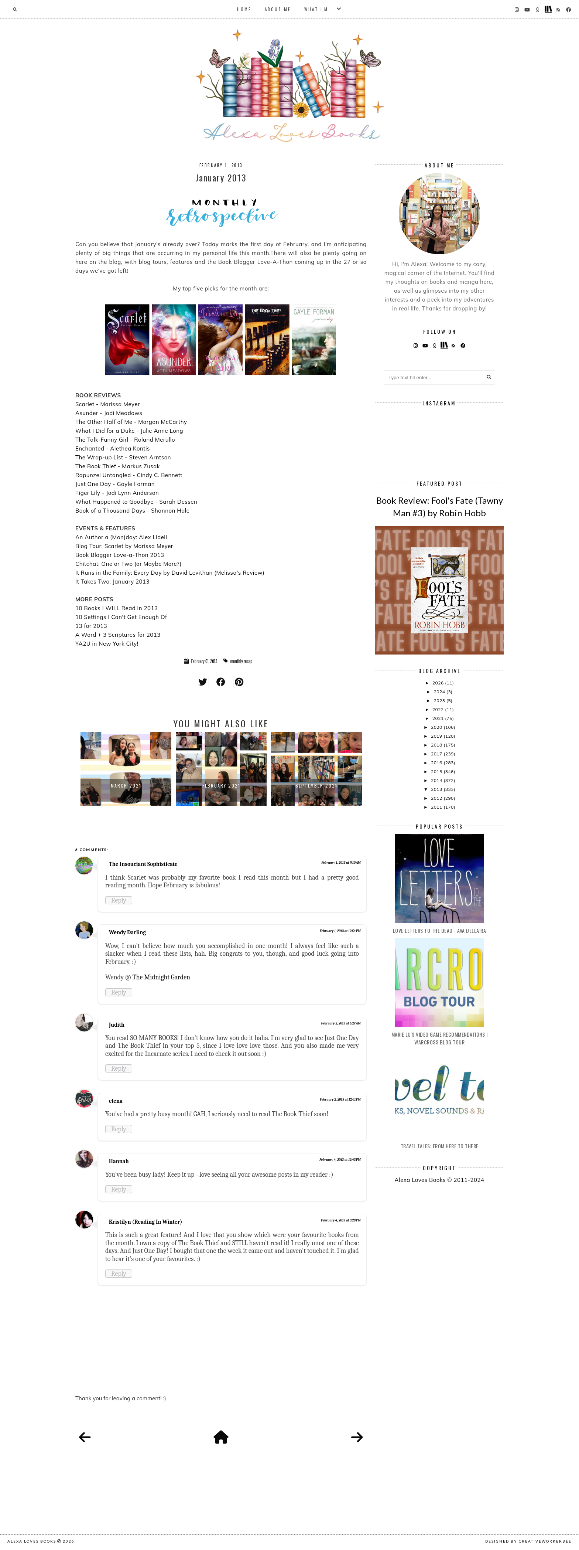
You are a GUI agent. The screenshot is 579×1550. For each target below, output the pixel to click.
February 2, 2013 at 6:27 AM (340, 1023)
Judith (116, 1025)
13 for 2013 (91, 625)
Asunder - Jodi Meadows (108, 413)
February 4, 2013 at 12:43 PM (340, 1160)
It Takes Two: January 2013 (112, 581)
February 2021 (221, 785)
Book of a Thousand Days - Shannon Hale (132, 510)
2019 (437, 736)
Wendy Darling (127, 932)
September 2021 (316, 785)
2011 (437, 807)
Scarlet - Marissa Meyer (107, 404)
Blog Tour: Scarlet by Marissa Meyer (124, 546)
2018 (437, 745)
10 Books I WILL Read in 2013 (116, 608)
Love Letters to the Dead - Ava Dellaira (439, 930)
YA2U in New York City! (106, 643)
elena (116, 1101)
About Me (278, 9)
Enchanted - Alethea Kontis (112, 448)
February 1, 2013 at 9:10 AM (340, 862)
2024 (440, 691)
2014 (437, 780)
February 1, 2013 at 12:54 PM (340, 931)
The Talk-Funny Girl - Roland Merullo (125, 439)
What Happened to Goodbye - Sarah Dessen (136, 501)
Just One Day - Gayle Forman (115, 483)
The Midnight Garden (161, 977)
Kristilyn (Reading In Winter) (145, 1221)
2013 (437, 789)
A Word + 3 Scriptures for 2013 (118, 634)
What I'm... (319, 9)
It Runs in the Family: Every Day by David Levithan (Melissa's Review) (169, 572)
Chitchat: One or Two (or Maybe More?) (128, 563)
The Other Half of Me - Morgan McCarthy (131, 421)
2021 (438, 718)
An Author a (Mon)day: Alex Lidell (121, 537)
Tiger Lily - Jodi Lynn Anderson (117, 492)
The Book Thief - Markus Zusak (117, 466)
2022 (438, 709)
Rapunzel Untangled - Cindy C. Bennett (128, 475)
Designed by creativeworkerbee (528, 1541)
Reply (118, 900)
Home (244, 9)
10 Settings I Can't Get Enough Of (121, 617)
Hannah (119, 1161)
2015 (437, 771)
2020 (437, 727)
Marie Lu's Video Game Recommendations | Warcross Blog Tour (439, 1038)
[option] (126, 769)
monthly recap (241, 661)
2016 (437, 762)
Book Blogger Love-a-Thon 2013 (119, 554)
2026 (438, 683)
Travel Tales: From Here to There (440, 1146)
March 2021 (126, 785)
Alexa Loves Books (31, 1541)
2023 (440, 700)
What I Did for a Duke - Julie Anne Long (129, 430)
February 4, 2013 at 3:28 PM (341, 1220)
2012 (437, 798)
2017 (437, 754)
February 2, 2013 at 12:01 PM (340, 1099)
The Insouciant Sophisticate (143, 864)
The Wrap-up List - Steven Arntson (123, 457)
